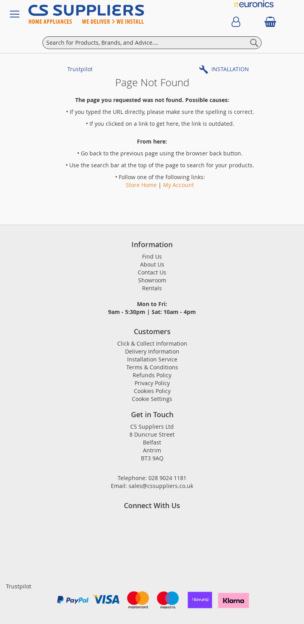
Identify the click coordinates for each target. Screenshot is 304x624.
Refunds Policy (152, 375)
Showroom (152, 280)
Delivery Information (152, 351)
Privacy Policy (152, 383)
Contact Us (152, 272)
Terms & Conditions (152, 367)
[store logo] (114, 14)
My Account (178, 185)
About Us (152, 264)
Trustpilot (80, 69)
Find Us (152, 256)
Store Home (141, 185)
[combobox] (152, 42)
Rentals (152, 288)
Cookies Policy (152, 391)
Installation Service (152, 359)
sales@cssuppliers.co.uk (161, 486)
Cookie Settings (152, 399)
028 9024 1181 (167, 478)
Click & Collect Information (152, 343)
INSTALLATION (230, 69)
